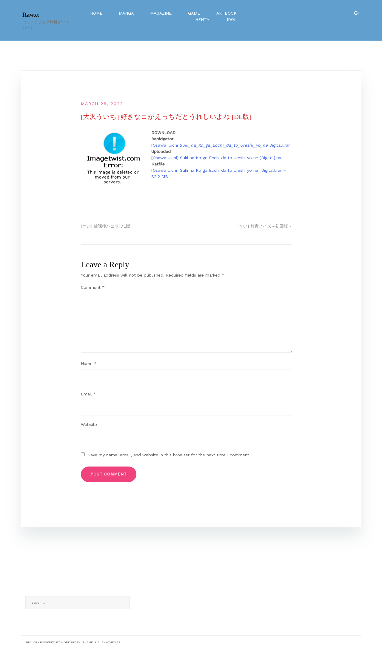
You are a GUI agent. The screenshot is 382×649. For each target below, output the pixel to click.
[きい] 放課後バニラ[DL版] (106, 226)
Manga (126, 13)
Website (89, 424)
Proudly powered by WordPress (52, 642)
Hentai (202, 19)
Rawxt (30, 14)
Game (194, 13)
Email (88, 394)
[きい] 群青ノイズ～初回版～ (265, 226)
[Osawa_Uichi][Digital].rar (220, 145)
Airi (98, 642)
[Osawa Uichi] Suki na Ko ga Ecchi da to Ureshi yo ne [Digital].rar (216, 157)
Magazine (161, 13)
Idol (232, 19)
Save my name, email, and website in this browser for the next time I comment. (169, 454)
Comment (93, 287)
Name (89, 363)
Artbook (226, 13)
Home (96, 13)
